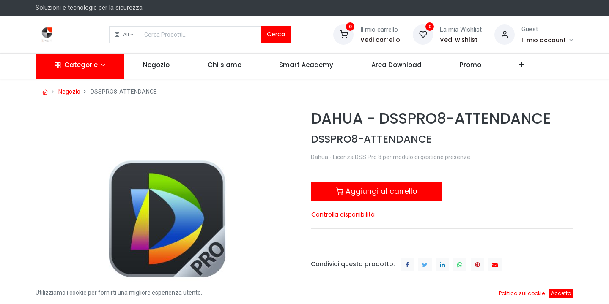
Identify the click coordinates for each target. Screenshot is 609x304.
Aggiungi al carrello (376, 191)
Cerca (276, 34)
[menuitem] (156, 66)
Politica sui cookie (522, 293)
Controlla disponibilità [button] (343, 214)
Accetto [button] (561, 293)
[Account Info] (547, 40)
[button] (124, 34)
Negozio (69, 91)
